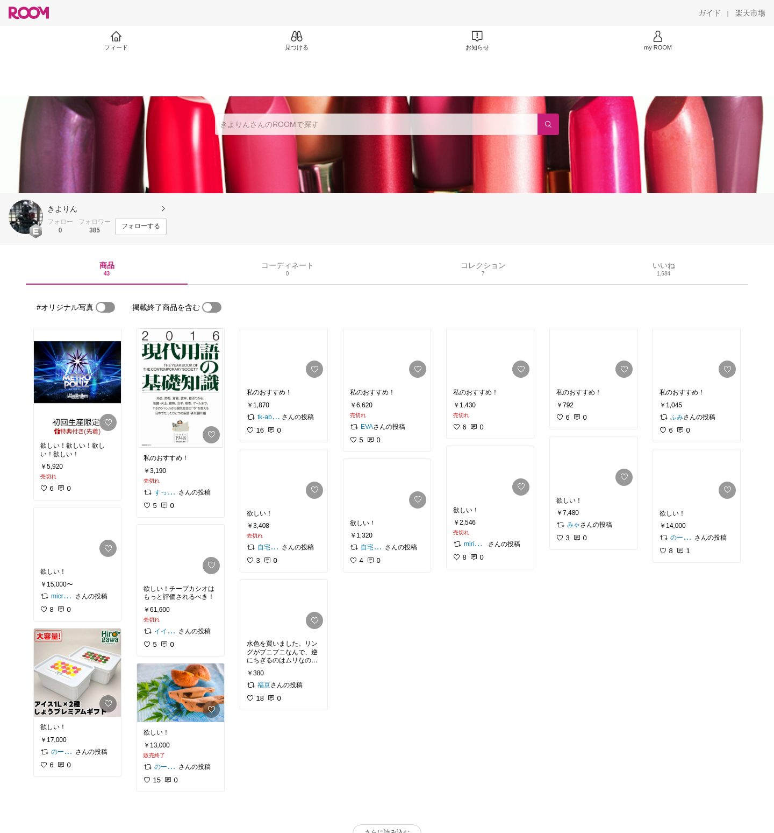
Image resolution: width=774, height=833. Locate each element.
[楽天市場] (750, 13)
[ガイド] (709, 13)
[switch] (105, 307)
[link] (77, 381)
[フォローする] (141, 226)
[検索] (548, 124)
